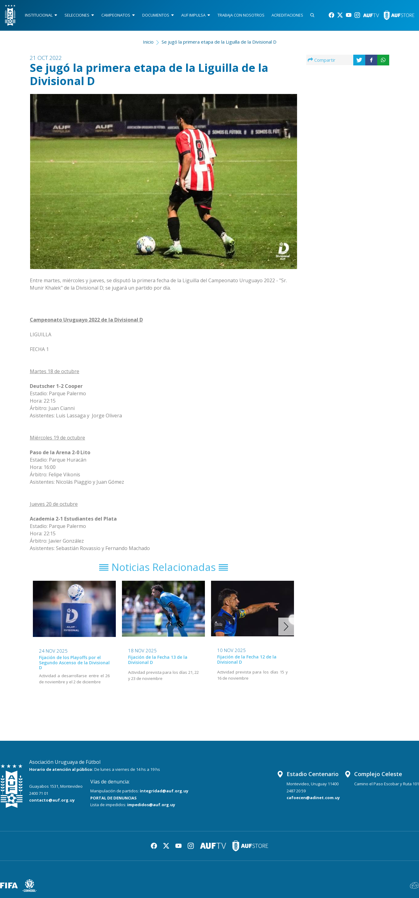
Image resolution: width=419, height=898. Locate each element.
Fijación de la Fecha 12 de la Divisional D (246, 659)
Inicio (148, 42)
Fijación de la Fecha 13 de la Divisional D (157, 659)
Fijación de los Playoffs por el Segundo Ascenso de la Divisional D (74, 662)
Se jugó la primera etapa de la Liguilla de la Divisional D (219, 42)
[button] (286, 626)
